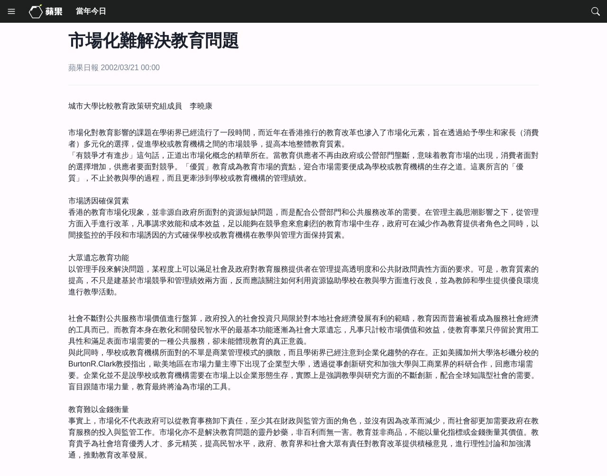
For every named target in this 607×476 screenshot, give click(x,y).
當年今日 (91, 11)
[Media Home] (45, 11)
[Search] (595, 11)
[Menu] (11, 11)
